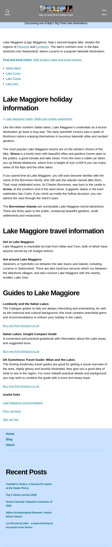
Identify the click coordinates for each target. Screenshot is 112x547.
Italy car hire (11, 419)
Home (10, 434)
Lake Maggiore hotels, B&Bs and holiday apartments (41, 119)
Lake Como (13, 73)
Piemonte (23, 46)
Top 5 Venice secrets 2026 (21, 494)
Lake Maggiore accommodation (24, 403)
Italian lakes (14, 68)
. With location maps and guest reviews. (45, 59)
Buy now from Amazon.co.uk (22, 325)
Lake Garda (14, 78)
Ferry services (12, 411)
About (10, 445)
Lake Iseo (12, 83)
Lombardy (43, 46)
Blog (9, 439)
